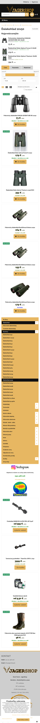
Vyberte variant (20, 530)
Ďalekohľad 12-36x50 (9, 398)
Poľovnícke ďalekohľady (10, 325)
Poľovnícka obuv (20, 431)
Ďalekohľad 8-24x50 (8, 359)
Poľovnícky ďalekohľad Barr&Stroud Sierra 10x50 (20, 302)
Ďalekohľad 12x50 (8, 392)
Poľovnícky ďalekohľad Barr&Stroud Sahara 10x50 (20, 264)
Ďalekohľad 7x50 (7, 334)
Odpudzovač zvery (8, 452)
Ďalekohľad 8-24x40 (8, 350)
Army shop (6, 461)
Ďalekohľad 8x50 (8, 353)
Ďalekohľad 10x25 (8, 371)
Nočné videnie (20, 413)
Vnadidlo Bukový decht (20, 596)
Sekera (20, 440)
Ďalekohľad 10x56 (8, 386)
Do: (28, 80)
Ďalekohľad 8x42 (7, 347)
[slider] (3, 74)
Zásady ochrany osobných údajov (21, 715)
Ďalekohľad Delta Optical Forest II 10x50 (22, 48)
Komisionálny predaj (9, 455)
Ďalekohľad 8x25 (7, 340)
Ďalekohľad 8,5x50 (8, 365)
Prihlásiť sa (26, 2)
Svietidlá (20, 443)
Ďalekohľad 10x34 (8, 374)
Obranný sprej (20, 434)
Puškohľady (20, 404)
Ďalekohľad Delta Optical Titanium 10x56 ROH (20, 190)
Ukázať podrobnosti (7, 718)
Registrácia (35, 2)
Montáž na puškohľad (20, 428)
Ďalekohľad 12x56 (8, 395)
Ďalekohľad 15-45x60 (9, 401)
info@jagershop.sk (20, 479)
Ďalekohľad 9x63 (8, 368)
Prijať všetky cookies (23, 719)
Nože (20, 437)
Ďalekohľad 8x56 (8, 362)
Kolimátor (6, 410)
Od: (11, 80)
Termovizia (20, 407)
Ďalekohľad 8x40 (8, 344)
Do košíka (20, 124)
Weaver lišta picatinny (9, 425)
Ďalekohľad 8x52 (7, 356)
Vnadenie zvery (7, 449)
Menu (5, 20)
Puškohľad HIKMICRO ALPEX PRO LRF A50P (20, 521)
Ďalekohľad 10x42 (8, 377)
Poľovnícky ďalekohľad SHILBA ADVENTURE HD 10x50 (20, 115)
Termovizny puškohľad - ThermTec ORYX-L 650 (20, 558)
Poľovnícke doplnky (20, 416)
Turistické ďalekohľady (9, 328)
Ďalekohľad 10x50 (8, 380)
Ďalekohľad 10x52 (8, 383)
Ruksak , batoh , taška (20, 422)
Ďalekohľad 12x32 (8, 389)
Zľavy (5, 319)
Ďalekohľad (20, 322)
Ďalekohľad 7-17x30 (8, 337)
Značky (20, 458)
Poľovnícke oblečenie (20, 419)
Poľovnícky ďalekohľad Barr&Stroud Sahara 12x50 (20, 227)
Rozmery (20, 331)
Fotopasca (6, 446)
